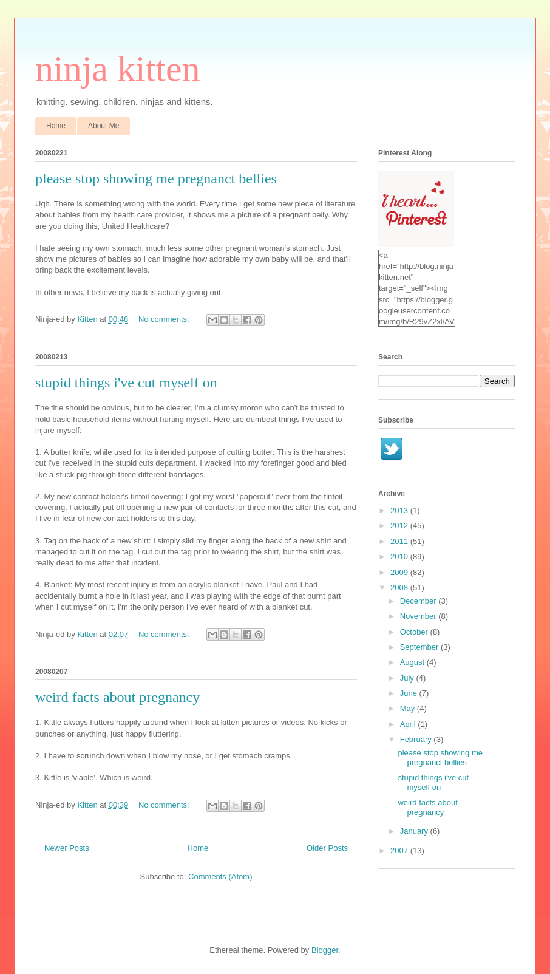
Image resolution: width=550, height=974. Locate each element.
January (415, 831)
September (420, 647)
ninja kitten (117, 69)
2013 (400, 510)
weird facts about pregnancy (117, 697)
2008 (400, 587)
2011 (400, 541)
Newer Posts (66, 848)
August (413, 662)
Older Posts (327, 848)
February (417, 739)
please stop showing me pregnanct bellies (156, 178)
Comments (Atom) (220, 876)
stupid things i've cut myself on (126, 382)
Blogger (324, 950)
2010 (400, 556)
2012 (400, 525)
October (415, 631)
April (409, 724)
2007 (400, 850)
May (408, 708)
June (409, 693)
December (419, 600)
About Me (103, 125)
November (419, 616)
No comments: (164, 319)
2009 (400, 572)
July (408, 678)
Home (56, 125)
